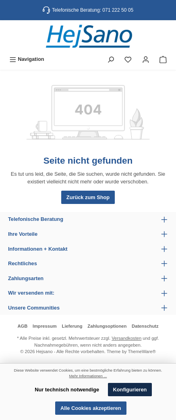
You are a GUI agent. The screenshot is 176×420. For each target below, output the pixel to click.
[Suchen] (111, 59)
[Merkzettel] (128, 59)
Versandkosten (126, 338)
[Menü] (27, 59)
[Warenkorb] (163, 59)
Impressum (45, 326)
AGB (22, 326)
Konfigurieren (130, 390)
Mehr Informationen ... (88, 376)
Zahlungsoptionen (106, 326)
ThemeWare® (141, 351)
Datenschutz (145, 326)
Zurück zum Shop (88, 197)
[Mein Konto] (146, 59)
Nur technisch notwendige (67, 390)
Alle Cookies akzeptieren (90, 408)
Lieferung (72, 326)
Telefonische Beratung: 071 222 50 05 (92, 10)
